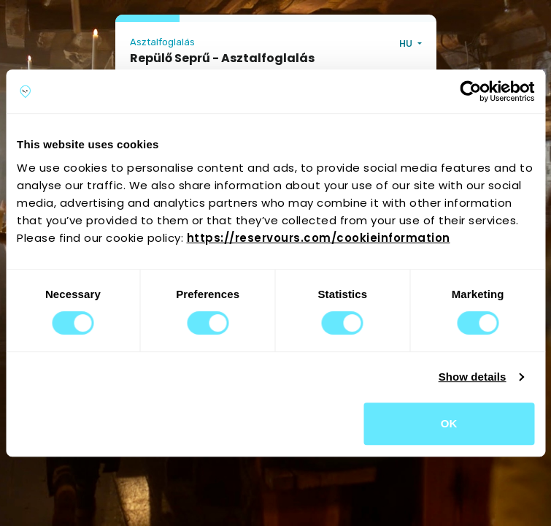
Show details (472, 376)
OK (449, 423)
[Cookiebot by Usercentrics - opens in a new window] (470, 91)
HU (407, 43)
